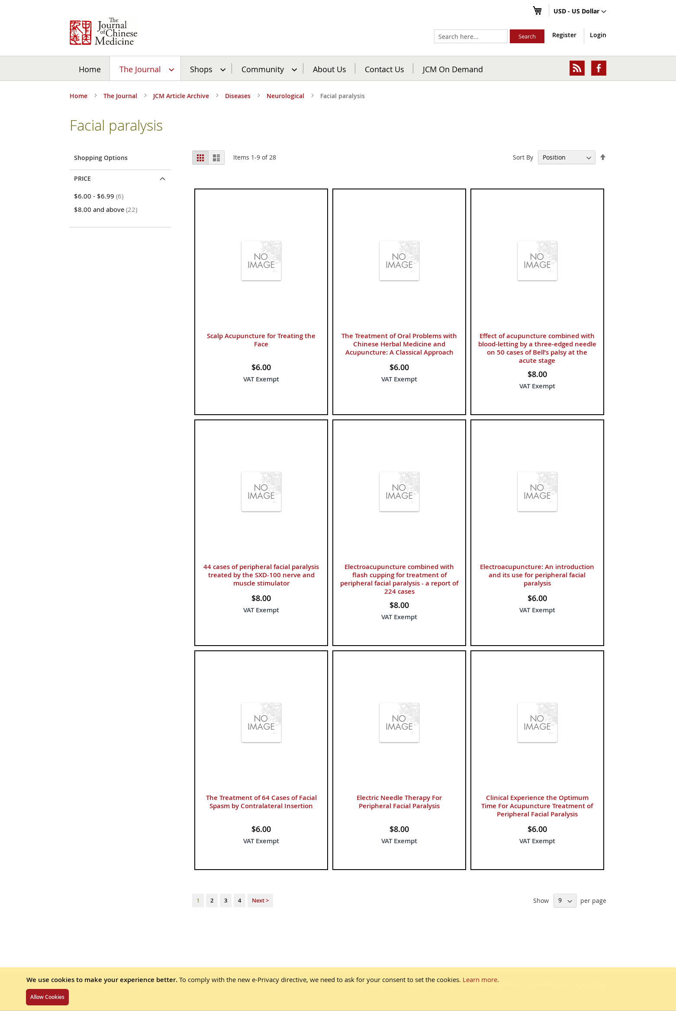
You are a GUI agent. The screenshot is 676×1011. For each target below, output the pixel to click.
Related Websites (547, 985)
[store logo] (103, 31)
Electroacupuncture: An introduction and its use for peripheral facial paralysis (537, 588)
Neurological (286, 96)
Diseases (238, 96)
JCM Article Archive (182, 96)
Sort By (523, 170)
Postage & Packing (429, 985)
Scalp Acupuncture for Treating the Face (261, 353)
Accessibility (591, 985)
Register (564, 35)
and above (107, 222)
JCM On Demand (354, 66)
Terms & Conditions (374, 985)
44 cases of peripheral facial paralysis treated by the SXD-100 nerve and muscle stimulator (261, 588)
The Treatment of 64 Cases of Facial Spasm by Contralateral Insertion (261, 814)
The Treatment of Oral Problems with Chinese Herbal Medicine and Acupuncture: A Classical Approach (399, 357)
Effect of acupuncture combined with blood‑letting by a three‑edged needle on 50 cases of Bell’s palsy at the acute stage (537, 361)
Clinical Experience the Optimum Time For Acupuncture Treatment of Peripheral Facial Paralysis (537, 819)
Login (598, 35)
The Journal (121, 96)
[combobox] (471, 36)
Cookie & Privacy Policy (488, 985)
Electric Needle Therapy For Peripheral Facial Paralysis (399, 814)
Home (82, 66)
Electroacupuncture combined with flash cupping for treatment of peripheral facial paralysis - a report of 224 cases (399, 592)
